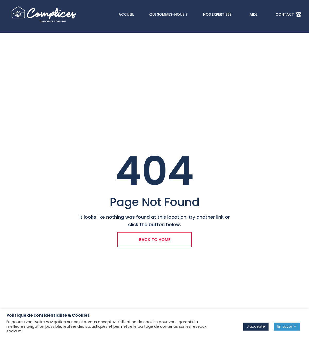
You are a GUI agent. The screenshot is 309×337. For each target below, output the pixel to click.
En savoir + (286, 326)
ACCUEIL (126, 14)
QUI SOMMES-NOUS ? (168, 14)
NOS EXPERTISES (218, 14)
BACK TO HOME (154, 240)
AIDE (254, 14)
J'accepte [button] (256, 326)
